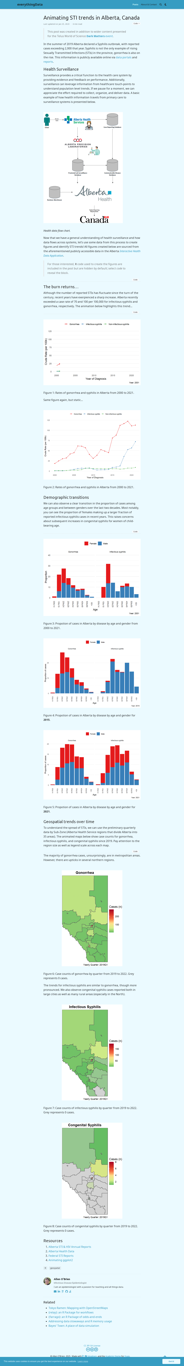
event (100, 36)
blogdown (92, 1356)
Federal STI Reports (61, 1256)
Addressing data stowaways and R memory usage (80, 1321)
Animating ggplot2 (61, 1260)
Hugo (127, 1356)
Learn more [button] (83, 1361)
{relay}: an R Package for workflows (71, 1312)
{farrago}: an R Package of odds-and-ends (75, 1317)
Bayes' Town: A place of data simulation (74, 1325)
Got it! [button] (171, 1361)
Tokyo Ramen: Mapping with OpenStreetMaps (78, 1308)
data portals (123, 57)
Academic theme (113, 1356)
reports (48, 61)
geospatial (55, 1268)
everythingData (30, 4)
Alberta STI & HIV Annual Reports (70, 1247)
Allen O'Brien (62, 1279)
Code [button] (136, 23)
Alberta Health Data (61, 1251)
